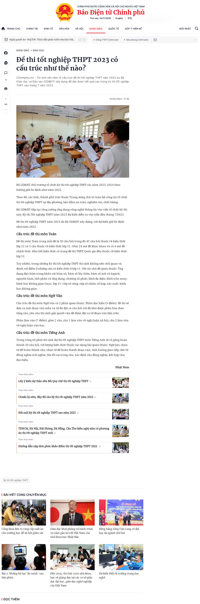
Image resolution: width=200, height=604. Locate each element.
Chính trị (32, 28)
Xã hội (79, 28)
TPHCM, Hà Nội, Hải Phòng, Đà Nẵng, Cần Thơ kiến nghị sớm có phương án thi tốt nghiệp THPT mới (63, 431)
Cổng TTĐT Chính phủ (106, 39)
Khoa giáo (95, 28)
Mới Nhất (185, 28)
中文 (130, 18)
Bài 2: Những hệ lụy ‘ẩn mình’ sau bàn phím (23, 575)
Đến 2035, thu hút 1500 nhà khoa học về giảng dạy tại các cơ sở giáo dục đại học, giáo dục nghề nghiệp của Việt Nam (71, 579)
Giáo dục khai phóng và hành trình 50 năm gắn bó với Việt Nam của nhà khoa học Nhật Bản (71, 533)
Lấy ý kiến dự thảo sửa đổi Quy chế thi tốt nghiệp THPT (54, 381)
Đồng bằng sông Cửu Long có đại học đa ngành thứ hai (119, 531)
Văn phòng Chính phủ (136, 39)
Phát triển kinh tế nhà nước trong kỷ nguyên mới (36, 39)
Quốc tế (113, 28)
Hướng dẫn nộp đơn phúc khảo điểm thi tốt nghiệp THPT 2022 (59, 446)
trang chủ (11, 28)
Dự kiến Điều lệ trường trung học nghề (119, 575)
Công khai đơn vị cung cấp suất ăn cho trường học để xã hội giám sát (22, 531)
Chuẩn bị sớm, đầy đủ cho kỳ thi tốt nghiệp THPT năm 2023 (57, 397)
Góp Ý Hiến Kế (133, 28)
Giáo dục (38, 50)
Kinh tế (48, 28)
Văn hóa (64, 28)
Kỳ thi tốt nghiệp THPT (16, 480)
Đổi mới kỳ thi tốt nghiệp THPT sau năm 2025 (48, 413)
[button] (80, 39)
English (119, 18)
